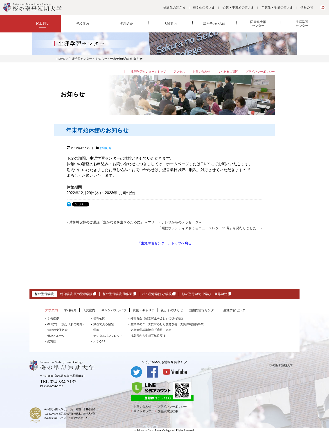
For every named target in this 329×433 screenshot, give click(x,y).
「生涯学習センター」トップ (147, 71)
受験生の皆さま (174, 7)
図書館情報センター (258, 23)
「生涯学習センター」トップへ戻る (164, 243)
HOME (60, 58)
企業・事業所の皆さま (238, 7)
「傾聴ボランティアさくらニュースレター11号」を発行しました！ (209, 228)
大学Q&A (99, 341)
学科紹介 (126, 23)
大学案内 (51, 310)
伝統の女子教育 (57, 330)
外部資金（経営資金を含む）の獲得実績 (157, 318)
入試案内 (170, 23)
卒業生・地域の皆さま (277, 7)
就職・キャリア (144, 310)
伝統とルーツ (56, 335)
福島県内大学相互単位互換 (148, 335)
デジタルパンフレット (108, 335)
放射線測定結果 (168, 411)
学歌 (96, 330)
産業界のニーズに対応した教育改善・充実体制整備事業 (167, 324)
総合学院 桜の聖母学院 (78, 294)
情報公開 (306, 7)
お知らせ (101, 58)
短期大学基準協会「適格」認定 (151, 330)
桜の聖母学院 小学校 (159, 294)
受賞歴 (51, 341)
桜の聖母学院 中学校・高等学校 (206, 294)
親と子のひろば (214, 23)
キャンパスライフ (113, 310)
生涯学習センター (302, 23)
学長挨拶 (53, 318)
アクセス (179, 71)
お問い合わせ (201, 71)
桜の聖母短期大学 (281, 365)
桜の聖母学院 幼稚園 (119, 294)
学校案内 (82, 23)
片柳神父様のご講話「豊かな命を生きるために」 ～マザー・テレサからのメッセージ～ (135, 222)
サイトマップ (142, 411)
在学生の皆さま (204, 7)
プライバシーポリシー (260, 71)
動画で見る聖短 (103, 324)
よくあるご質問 (228, 71)
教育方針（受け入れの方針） (66, 324)
